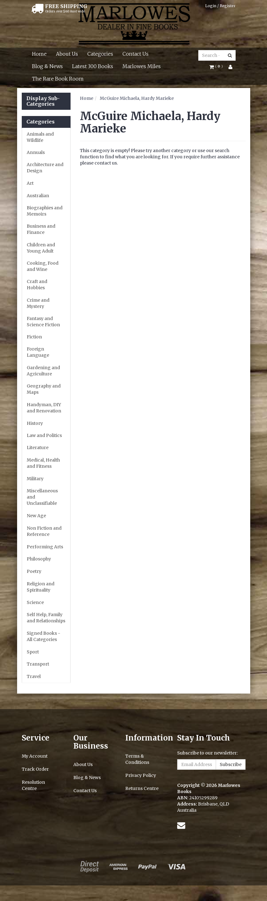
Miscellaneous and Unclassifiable (42, 497)
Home (39, 54)
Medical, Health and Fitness (43, 463)
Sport (33, 652)
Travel (34, 676)
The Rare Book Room (58, 79)
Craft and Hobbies (37, 284)
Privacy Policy (140, 775)
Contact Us (135, 54)
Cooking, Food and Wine (42, 266)
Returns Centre (142, 788)
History (35, 423)
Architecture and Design (45, 168)
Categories (100, 54)
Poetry (34, 571)
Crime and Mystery (38, 303)
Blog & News (47, 66)
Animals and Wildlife (40, 137)
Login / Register (220, 5)
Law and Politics (44, 435)
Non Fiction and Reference (44, 531)
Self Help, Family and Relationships (46, 618)
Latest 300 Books (92, 66)
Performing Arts (45, 547)
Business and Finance (41, 229)
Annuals (36, 152)
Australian (38, 195)
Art (30, 183)
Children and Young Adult (41, 248)
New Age (36, 515)
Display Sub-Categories (43, 101)
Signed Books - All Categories (43, 636)
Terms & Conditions (137, 759)
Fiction (34, 337)
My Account (35, 756)
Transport (38, 664)
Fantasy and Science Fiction (43, 321)
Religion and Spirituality (40, 587)
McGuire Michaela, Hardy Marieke (137, 98)
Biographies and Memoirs (44, 211)
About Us (67, 54)
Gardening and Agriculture (43, 371)
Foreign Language (38, 352)
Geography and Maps (44, 389)
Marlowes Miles (141, 66)
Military (35, 478)
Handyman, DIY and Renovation (44, 408)
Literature (37, 447)
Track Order (35, 769)
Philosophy (39, 559)
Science (35, 602)
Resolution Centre (33, 785)
